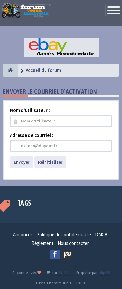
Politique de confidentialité (64, 234)
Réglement (42, 243)
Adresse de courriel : (31, 135)
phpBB (104, 272)
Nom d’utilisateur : (30, 110)
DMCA (101, 234)
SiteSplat (65, 272)
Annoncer (22, 234)
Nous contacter (73, 243)
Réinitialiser (50, 162)
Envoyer (21, 162)
